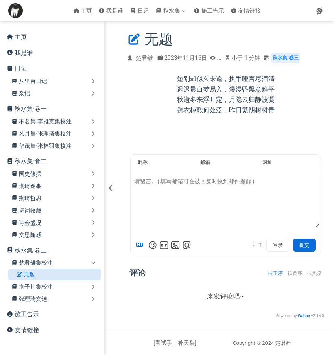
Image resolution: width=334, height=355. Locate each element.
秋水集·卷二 (31, 161)
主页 (82, 10)
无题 (25, 274)
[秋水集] (171, 10)
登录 (278, 245)
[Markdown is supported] (141, 245)
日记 (139, 10)
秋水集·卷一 (31, 108)
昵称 (143, 162)
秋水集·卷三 (31, 250)
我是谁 (110, 10)
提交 (304, 245)
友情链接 (246, 10)
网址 (267, 162)
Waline (304, 315)
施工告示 (209, 10)
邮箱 (205, 162)
